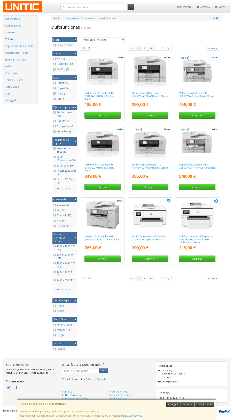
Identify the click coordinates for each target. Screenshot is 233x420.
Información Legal (119, 391)
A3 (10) (59, 310)
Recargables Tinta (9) (64, 172)
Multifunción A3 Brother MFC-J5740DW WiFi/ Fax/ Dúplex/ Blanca (150, 94)
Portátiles (10, 32)
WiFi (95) (59, 210)
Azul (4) (59, 93)
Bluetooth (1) (62, 226)
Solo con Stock (63, 45)
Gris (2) (59, 98)
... (156, 48)
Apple (8, 93)
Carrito (221, 6)
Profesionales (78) (62, 114)
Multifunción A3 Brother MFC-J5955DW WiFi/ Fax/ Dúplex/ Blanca (197, 94)
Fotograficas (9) (63, 126)
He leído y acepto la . (87, 379)
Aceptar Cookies (204, 404)
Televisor (10, 39)
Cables (9, 66)
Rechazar (187, 404)
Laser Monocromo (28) (64, 158)
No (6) (58, 335)
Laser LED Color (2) (64, 181)
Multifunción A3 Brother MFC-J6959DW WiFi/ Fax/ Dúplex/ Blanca (102, 238)
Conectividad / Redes (16, 52)
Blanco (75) (61, 82)
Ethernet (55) (62, 215)
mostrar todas (63, 188)
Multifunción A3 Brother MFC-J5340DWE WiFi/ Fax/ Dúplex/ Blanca (99, 95)
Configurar (173, 404)
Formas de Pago (118, 398)
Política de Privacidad (96, 379)
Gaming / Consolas (15, 59)
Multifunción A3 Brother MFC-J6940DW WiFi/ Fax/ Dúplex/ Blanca (150, 166)
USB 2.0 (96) (61, 204)
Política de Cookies (131, 415)
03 (150, 48)
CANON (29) (61, 69)
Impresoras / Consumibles (19, 46)
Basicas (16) (61, 120)
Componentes (13, 25)
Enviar (103, 370)
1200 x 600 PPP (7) (63, 273)
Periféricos (11, 73)
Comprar (102, 115)
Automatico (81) (64, 324)
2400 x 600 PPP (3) (63, 281)
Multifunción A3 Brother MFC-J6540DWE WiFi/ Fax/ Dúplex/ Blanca (99, 167)
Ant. (132, 48)
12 (161, 48)
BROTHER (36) (63, 63)
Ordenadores (12, 18)
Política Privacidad (72, 395)
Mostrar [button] (212, 48)
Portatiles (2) (62, 131)
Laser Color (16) (63, 165)
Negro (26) (61, 88)
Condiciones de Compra (75, 398)
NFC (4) (59, 220)
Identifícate (183, 6)
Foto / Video (12, 86)
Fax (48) (59, 348)
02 (144, 48)
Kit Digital (10, 100)
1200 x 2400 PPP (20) (64, 264)
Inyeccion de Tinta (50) (62, 150)
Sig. (168, 48)
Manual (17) (61, 329)
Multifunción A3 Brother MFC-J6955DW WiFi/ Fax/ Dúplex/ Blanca (197, 166)
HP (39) (59, 58)
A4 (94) (59, 305)
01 (138, 48)
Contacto (203, 6)
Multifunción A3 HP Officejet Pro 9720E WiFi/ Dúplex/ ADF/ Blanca (148, 238)
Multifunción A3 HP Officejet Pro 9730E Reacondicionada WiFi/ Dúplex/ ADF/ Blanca (195, 239)
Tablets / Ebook (14, 80)
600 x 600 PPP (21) (63, 256)
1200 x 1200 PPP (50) (64, 247)
